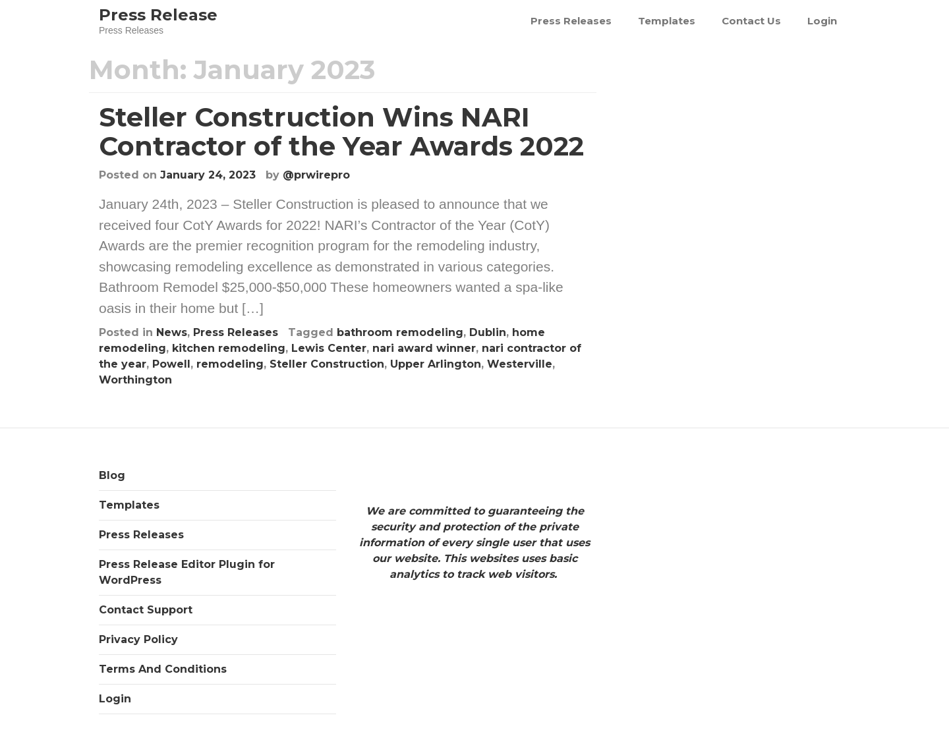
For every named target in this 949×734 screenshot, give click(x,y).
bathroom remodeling (400, 332)
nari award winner (424, 348)
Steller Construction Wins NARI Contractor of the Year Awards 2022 (341, 131)
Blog (112, 475)
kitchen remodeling (228, 348)
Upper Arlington (435, 364)
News (171, 332)
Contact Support (145, 610)
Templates (666, 20)
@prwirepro (316, 175)
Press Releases (571, 20)
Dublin (487, 332)
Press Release (158, 14)
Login (822, 20)
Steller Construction (327, 364)
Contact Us (751, 20)
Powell (171, 364)
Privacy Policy (138, 639)
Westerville (519, 364)
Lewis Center (328, 348)
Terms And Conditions (163, 669)
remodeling (230, 364)
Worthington (135, 380)
